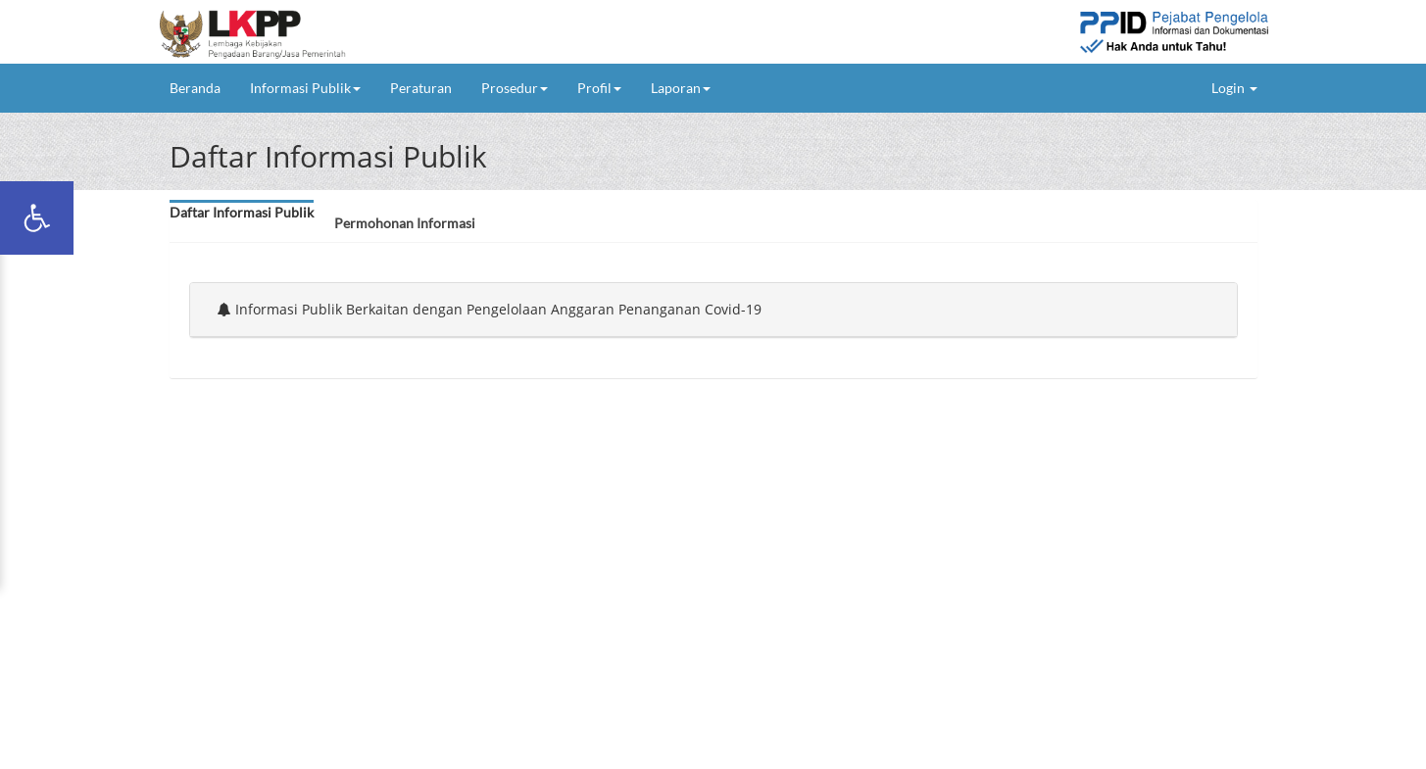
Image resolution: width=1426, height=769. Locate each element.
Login (1234, 87)
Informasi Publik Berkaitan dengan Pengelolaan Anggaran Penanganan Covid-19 (490, 309)
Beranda (202, 86)
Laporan (681, 87)
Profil (599, 87)
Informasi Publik (305, 87)
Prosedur (514, 87)
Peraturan (421, 87)
